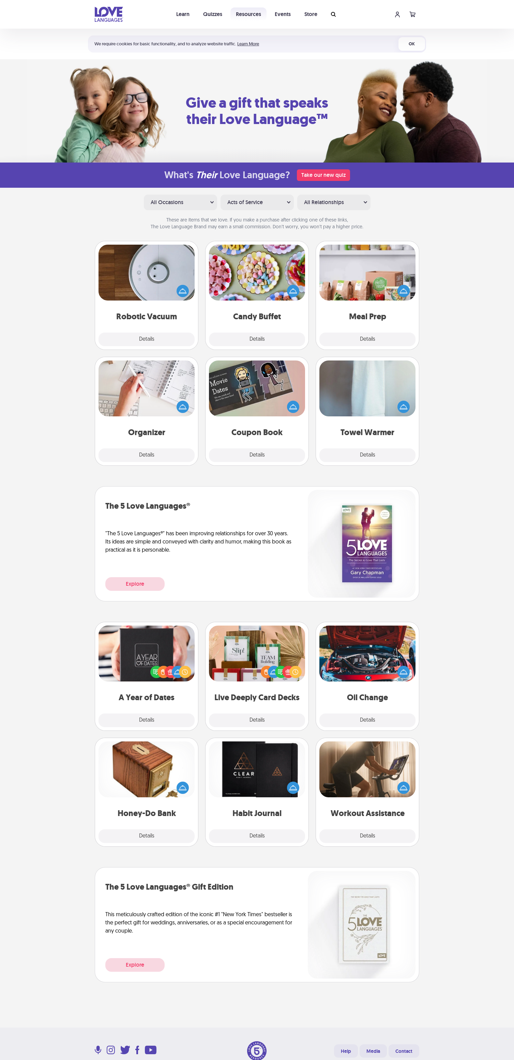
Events (283, 14)
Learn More (248, 44)
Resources (248, 14)
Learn (183, 14)
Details (146, 339)
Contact (403, 1051)
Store (310, 14)
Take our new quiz (323, 175)
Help (346, 1051)
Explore (135, 583)
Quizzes (212, 14)
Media (373, 1051)
